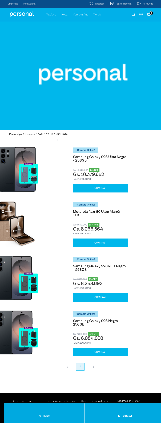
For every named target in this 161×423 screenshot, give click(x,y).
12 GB (49, 134)
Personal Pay (81, 15)
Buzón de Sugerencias (93, 393)
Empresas (13, 4)
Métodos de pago (23, 393)
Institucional (29, 4)
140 (40, 134)
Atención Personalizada (94, 386)
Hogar (65, 15)
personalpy (15, 134)
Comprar (40, 184)
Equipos (30, 134)
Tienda (97, 15)
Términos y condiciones (61, 386)
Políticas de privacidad (60, 393)
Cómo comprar (22, 386)
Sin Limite (62, 134)
